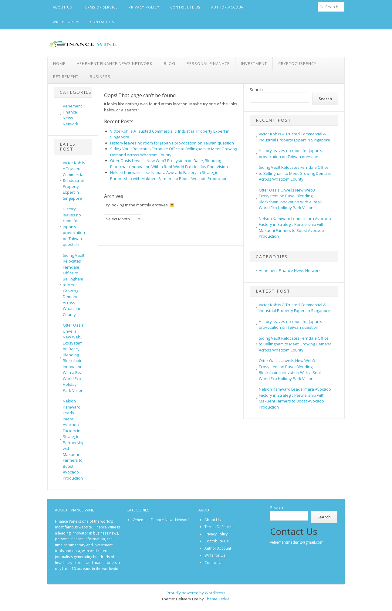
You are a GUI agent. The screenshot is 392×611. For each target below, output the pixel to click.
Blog (169, 63)
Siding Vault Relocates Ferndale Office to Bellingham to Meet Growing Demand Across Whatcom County (73, 285)
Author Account (228, 7)
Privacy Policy (144, 7)
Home (59, 63)
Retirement (66, 76)
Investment (254, 63)
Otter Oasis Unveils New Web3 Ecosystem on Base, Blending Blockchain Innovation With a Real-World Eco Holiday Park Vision (74, 357)
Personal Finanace (208, 63)
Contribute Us (185, 7)
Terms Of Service (100, 7)
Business (100, 76)
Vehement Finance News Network (115, 63)
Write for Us (66, 21)
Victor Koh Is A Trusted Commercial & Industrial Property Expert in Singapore (74, 180)
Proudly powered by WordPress (196, 593)
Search (256, 89)
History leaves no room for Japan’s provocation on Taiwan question (74, 226)
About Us (62, 7)
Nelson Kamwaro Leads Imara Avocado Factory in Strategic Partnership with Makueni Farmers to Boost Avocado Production (74, 439)
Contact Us (102, 21)
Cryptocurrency (297, 63)
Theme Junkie (217, 599)
